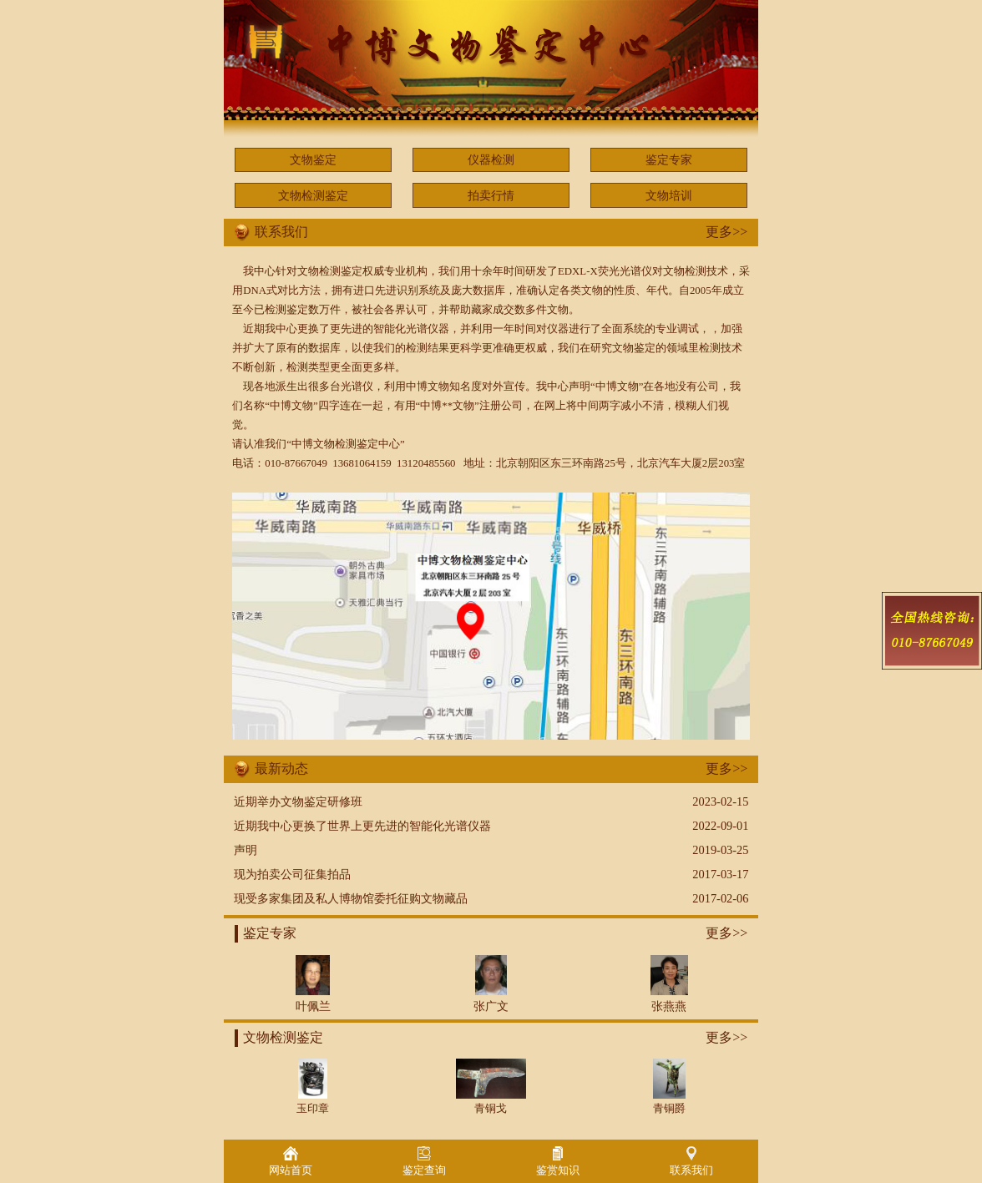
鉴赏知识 (558, 1161)
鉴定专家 (668, 159)
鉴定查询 (424, 1161)
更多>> (726, 232)
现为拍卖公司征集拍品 (292, 874)
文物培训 (668, 195)
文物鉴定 (313, 159)
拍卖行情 (491, 195)
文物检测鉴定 (313, 195)
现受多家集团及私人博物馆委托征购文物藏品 (351, 898)
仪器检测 (491, 159)
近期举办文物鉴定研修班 (298, 801)
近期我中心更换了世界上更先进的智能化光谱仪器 (362, 825)
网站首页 (290, 1161)
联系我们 (691, 1161)
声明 (245, 850)
